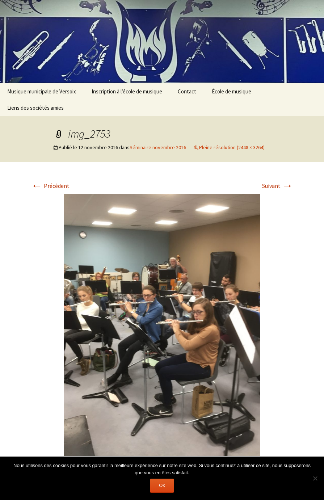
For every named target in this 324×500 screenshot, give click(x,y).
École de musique (231, 91)
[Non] (315, 478)
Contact (187, 91)
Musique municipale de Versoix (41, 91)
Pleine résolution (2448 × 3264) (232, 147)
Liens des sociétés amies (35, 107)
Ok (162, 485)
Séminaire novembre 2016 (158, 147)
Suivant (277, 185)
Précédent (50, 185)
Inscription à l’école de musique (127, 91)
